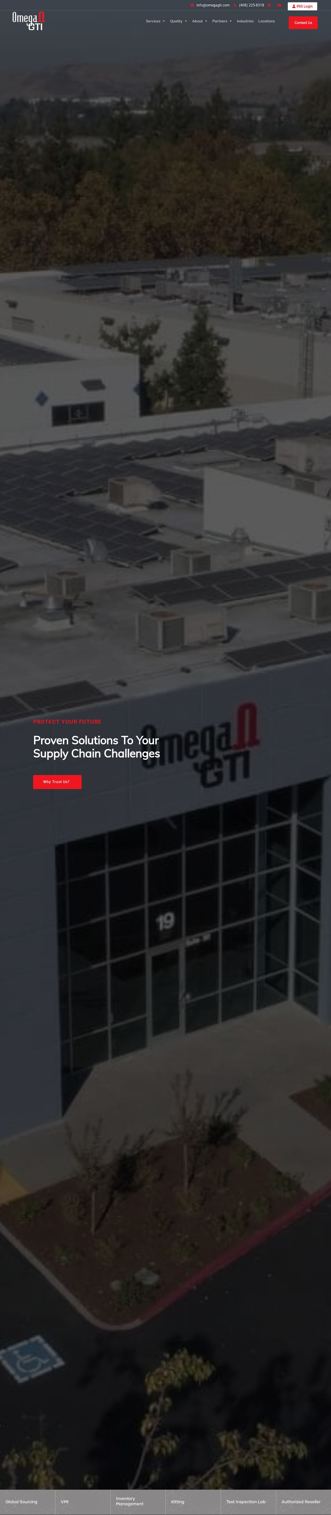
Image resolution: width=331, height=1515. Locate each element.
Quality (179, 21)
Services (156, 21)
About (200, 21)
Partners (222, 21)
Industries (245, 21)
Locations (266, 21)
